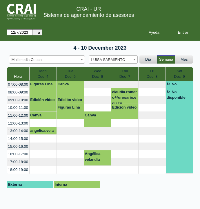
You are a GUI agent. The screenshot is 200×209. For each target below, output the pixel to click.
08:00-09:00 (18, 92)
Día (148, 59)
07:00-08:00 (18, 84)
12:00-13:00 (18, 123)
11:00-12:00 (18, 115)
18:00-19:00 (18, 169)
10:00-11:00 (18, 107)
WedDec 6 (97, 74)
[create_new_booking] (97, 85)
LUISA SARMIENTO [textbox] (108, 59)
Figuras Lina (41, 84)
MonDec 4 (42, 74)
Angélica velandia (92, 157)
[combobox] (47, 59)
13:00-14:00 (18, 131)
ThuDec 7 (124, 74)
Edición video (42, 100)
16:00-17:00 (18, 154)
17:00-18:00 (18, 162)
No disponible (176, 85)
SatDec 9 (179, 74)
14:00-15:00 (18, 138)
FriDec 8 (152, 74)
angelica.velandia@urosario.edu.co (42, 131)
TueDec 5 (70, 74)
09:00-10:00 (18, 100)
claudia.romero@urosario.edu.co (124, 97)
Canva (63, 84)
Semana (166, 59)
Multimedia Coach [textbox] (27, 59)
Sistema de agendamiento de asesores (88, 15)
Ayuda (154, 32)
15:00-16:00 (18, 146)
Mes (184, 59)
